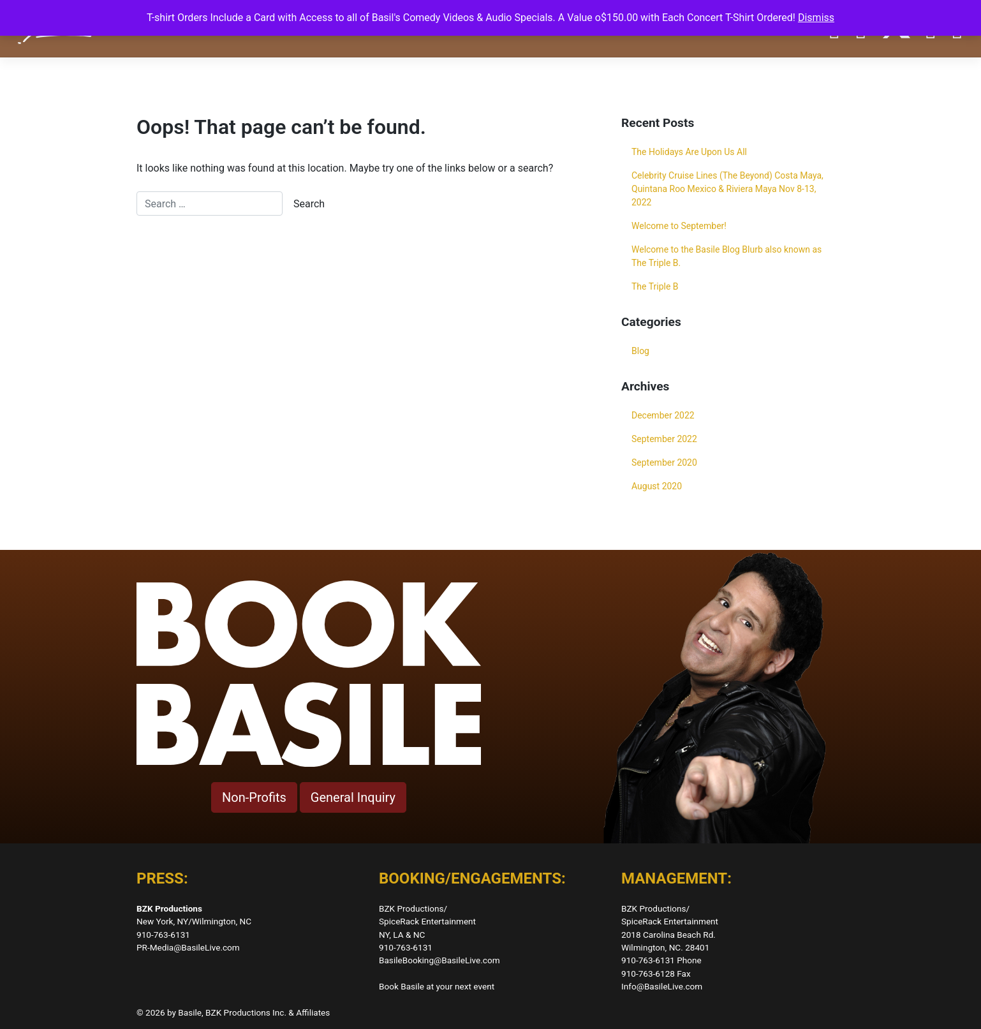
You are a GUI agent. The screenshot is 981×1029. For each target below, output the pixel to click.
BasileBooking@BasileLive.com (439, 960)
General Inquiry (353, 797)
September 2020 (664, 462)
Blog (640, 351)
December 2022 (663, 415)
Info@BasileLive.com (661, 986)
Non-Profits (254, 797)
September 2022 (664, 439)
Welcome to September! (679, 226)
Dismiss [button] (816, 17)
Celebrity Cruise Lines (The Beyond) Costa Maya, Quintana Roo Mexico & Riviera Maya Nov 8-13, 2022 (727, 188)
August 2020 (656, 486)
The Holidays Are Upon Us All (689, 152)
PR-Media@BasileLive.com (188, 947)
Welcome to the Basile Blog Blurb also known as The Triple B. (726, 256)
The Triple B (655, 286)
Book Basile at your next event (436, 986)
